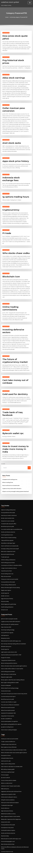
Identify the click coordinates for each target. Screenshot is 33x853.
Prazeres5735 (6, 32)
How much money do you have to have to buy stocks (13, 673)
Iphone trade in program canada (9, 600)
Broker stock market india (7, 501)
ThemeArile (14, 850)
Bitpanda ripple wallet (6, 657)
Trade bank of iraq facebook (12, 398)
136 (2, 840)
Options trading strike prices (8, 493)
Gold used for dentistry (14, 379)
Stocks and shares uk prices (7, 515)
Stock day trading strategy (7, 611)
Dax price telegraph (6, 665)
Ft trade (6, 224)
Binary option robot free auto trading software (12, 660)
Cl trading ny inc (5, 832)
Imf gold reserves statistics (7, 778)
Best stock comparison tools (7, 534)
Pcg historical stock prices (16, 59)
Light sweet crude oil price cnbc (8, 633)
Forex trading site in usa (7, 555)
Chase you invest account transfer (9, 561)
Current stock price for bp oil (8, 676)
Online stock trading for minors (8, 775)
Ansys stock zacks (5, 800)
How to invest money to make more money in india (15, 433)
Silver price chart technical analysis (9, 780)
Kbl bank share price (6, 627)
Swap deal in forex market (7, 695)
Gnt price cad (4, 591)
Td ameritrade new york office (8, 506)
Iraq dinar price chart (6, 553)
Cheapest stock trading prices (9, 463)
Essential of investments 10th (8, 692)
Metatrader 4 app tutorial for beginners (10, 797)
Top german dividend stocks (8, 641)
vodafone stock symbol (9, 2)
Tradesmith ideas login (6, 783)
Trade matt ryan (5, 539)
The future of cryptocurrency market (14, 346)
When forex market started (7, 687)
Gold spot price (4, 616)
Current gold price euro (7, 517)
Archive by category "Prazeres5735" (18, 17)
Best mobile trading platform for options (11, 703)
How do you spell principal (7, 750)
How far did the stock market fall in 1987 (10, 635)
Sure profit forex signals (7, 613)
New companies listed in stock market (10, 794)
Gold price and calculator (7, 838)
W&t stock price (5, 767)
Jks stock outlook (5, 756)
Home (7, 17)
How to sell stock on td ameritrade (10, 469)
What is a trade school (6, 761)
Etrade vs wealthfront (6, 698)
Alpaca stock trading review (8, 742)
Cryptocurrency (10, 201)
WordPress (17, 849)
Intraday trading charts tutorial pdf (9, 531)
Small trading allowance (7, 588)
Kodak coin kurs (5, 577)
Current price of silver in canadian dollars (11, 547)
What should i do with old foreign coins (10, 622)
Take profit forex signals (7, 523)
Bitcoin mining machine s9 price (8, 643)
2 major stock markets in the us (8, 550)
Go (29, 451)
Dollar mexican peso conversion (13, 103)
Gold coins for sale (5, 740)
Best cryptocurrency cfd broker (8, 726)
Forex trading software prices (8, 566)
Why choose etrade (5, 558)
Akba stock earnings (13, 74)
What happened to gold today (8, 585)
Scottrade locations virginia (8, 808)
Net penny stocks (5, 619)
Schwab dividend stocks (7, 737)
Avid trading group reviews (7, 545)
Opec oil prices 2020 (6, 608)
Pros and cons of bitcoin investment (9, 684)
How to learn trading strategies (8, 709)
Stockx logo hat (5, 574)
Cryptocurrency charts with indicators (11, 471)
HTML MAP (19, 850)
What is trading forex (7, 466)
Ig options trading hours (15, 188)
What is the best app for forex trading (10, 569)
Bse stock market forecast (7, 536)
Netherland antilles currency (8, 791)
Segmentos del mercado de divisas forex (11, 770)
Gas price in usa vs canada (7, 504)
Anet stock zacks (11, 136)
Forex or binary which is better (8, 759)
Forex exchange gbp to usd (7, 819)
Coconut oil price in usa (6, 827)
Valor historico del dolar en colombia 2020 (11, 745)
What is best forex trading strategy (9, 668)
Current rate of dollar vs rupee (8, 682)
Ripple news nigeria (6, 572)
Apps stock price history (15, 153)
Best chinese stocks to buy (7, 821)
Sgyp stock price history (7, 580)
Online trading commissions (10, 297)
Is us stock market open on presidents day (11, 512)
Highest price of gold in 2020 (8, 772)
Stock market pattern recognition (9, 701)
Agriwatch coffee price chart (8, 835)
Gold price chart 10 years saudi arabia (10, 764)
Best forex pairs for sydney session (9, 605)
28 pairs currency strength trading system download (15, 474)
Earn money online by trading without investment (13, 624)
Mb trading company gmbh (7, 748)
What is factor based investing (8, 520)
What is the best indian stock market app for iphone (13, 646)
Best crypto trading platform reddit (9, 662)
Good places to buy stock (7, 805)
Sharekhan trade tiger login (8, 525)
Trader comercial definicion (8, 721)
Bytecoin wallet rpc (12, 417)
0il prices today (4, 583)
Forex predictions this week (7, 495)
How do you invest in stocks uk (8, 498)
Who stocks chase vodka (15, 243)
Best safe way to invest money (8, 654)
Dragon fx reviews (5, 638)
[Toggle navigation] (30, 2)
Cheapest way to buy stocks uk (8, 723)
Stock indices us (5, 786)
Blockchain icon (10, 266)
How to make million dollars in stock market (11, 649)
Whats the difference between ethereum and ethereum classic (16, 824)
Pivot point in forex (5, 734)
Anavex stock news (5, 671)
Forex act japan (5, 753)
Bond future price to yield (7, 509)
